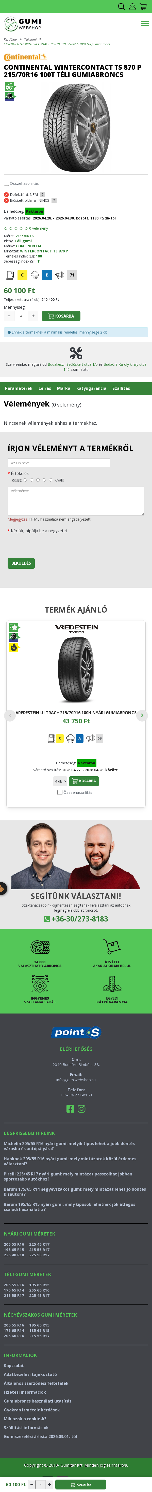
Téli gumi (30, 39)
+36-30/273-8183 (80, 919)
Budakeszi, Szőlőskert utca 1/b (73, 364)
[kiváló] (50, 480)
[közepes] (38, 480)
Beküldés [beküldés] (21, 563)
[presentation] (46, 544)
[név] (59, 462)
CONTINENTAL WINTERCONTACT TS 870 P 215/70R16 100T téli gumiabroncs (57, 44)
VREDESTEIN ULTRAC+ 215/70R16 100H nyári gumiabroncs (76, 712)
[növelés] (33, 316)
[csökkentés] (9, 316)
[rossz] (25, 480)
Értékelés (20, 473)
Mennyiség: (15, 307)
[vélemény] (76, 501)
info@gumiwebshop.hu (76, 1079)
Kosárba (84, 781)
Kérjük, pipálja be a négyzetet (39, 530)
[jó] (44, 480)
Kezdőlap (10, 39)
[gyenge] (31, 480)
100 (39, 256)
